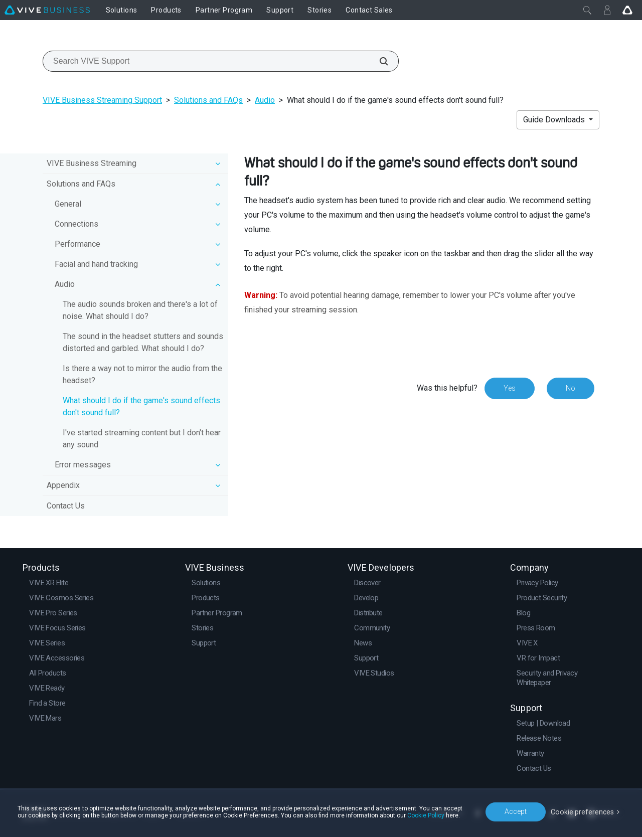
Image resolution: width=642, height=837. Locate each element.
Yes (510, 388)
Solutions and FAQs (208, 100)
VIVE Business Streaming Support (102, 100)
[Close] (587, 10)
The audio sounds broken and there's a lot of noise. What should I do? (140, 310)
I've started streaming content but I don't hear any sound (142, 438)
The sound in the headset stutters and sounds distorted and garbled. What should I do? (143, 342)
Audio (265, 100)
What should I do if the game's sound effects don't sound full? (141, 406)
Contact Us (66, 506)
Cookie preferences (583, 811)
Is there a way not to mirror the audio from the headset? (142, 374)
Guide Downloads (555, 119)
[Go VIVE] (627, 10)
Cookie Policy (425, 815)
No (570, 388)
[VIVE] (47, 10)
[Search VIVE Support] (378, 61)
